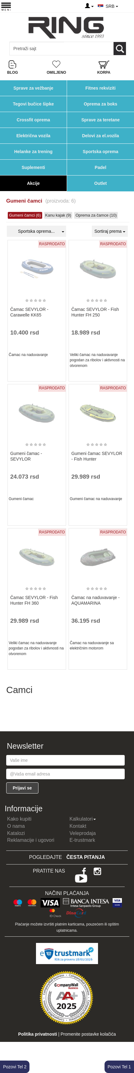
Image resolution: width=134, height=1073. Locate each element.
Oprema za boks (100, 103)
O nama (16, 826)
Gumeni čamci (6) (25, 215)
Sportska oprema (100, 151)
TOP (126, 1048)
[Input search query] (37, 48)
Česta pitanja (85, 857)
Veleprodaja (82, 833)
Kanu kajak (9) (58, 215)
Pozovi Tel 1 (119, 1066)
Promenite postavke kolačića (88, 1034)
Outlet (100, 183)
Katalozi (16, 833)
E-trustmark (82, 840)
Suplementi (33, 167)
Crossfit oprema (33, 119)
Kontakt (77, 826)
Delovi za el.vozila (100, 135)
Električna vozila (33, 135)
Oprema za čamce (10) (96, 215)
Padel (100, 167)
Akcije (33, 183)
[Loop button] (120, 48)
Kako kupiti (19, 819)
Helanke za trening (33, 151)
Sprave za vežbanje (33, 88)
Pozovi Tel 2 (14, 1066)
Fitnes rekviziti (100, 88)
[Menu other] (126, 6)
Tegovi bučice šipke (33, 103)
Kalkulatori (82, 819)
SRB (111, 6)
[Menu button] (6, 6)
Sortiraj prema (109, 231)
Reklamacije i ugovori (30, 840)
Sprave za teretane (100, 119)
